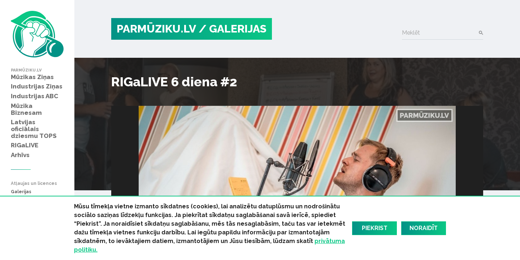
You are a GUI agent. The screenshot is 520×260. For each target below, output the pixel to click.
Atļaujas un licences (34, 183)
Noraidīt (424, 228)
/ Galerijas (232, 28)
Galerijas (21, 192)
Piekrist (374, 228)
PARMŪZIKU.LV (156, 28)
